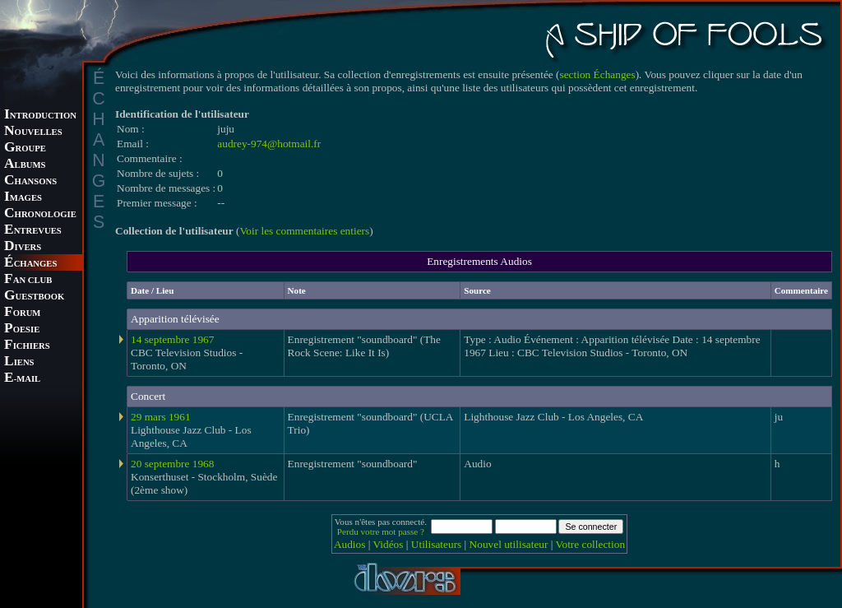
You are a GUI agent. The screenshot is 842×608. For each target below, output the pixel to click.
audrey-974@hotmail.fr (269, 143)
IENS (19, 362)
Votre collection (591, 544)
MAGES (23, 197)
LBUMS (24, 164)
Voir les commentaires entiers (304, 231)
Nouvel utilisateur (509, 544)
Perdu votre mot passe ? (380, 531)
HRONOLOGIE (40, 214)
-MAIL (22, 378)
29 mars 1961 (161, 417)
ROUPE (25, 148)
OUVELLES (33, 132)
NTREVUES (33, 230)
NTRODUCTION (40, 115)
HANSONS (30, 181)
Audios (350, 544)
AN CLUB (28, 280)
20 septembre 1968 (172, 463)
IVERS (22, 247)
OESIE (21, 329)
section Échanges (598, 74)
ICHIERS (27, 345)
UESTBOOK (34, 296)
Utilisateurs (436, 544)
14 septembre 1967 (172, 339)
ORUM (22, 313)
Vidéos (388, 544)
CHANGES (30, 263)
